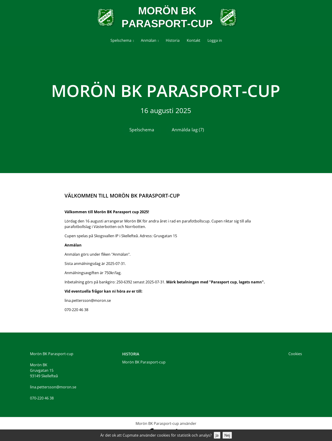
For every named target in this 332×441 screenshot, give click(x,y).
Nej (227, 435)
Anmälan (148, 40)
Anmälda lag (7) (188, 129)
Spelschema (120, 40)
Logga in (215, 40)
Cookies (295, 353)
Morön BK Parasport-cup (144, 362)
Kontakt (193, 40)
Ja (217, 435)
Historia (173, 40)
